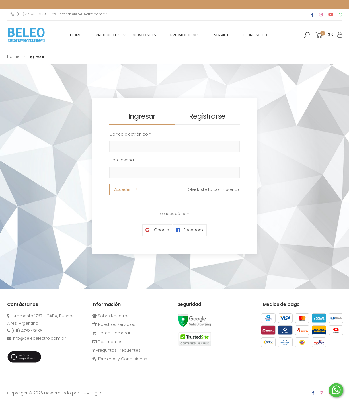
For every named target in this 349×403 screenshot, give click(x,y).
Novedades (144, 35)
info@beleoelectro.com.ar (79, 14)
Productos (108, 35)
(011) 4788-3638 (28, 14)
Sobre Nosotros (111, 316)
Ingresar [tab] (141, 116)
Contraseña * (123, 160)
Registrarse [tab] (207, 116)
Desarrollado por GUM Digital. (74, 393)
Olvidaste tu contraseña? (214, 189)
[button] (307, 35)
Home (13, 56)
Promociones (185, 35)
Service (221, 35)
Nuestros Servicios (113, 324)
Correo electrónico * (130, 134)
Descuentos (107, 342)
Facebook (190, 230)
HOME (75, 35)
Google (157, 230)
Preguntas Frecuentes (116, 350)
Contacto (255, 35)
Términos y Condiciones (119, 359)
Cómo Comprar (111, 333)
